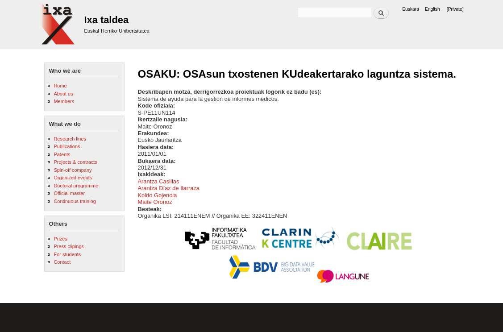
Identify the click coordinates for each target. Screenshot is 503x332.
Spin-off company (72, 170)
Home (60, 85)
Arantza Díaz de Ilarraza (169, 188)
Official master (69, 193)
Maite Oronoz (155, 202)
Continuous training (75, 201)
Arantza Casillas (158, 181)
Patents (62, 154)
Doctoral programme (76, 185)
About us (63, 93)
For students (67, 254)
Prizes (60, 238)
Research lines (70, 138)
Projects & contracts (75, 162)
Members (64, 101)
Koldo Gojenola (157, 195)
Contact (62, 262)
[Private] (455, 9)
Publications (67, 146)
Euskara (410, 9)
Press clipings (69, 246)
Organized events (73, 177)
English (432, 9)
